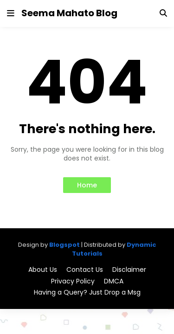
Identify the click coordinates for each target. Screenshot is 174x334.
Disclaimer (129, 269)
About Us (42, 269)
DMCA (113, 281)
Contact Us (84, 269)
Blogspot (64, 244)
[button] (10, 13)
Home (87, 185)
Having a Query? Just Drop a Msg (87, 292)
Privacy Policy (73, 281)
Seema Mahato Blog (69, 12)
